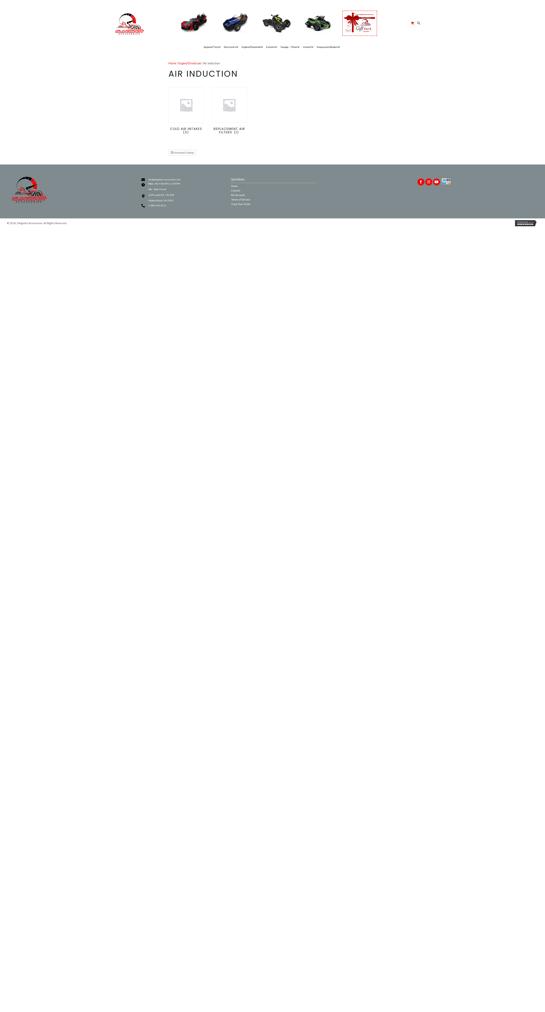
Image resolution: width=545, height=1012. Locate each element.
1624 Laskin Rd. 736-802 (161, 195)
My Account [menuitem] (238, 195)
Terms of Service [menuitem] (240, 199)
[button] (219, 46)
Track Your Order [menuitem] (241, 204)
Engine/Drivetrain (189, 63)
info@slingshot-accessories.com (164, 179)
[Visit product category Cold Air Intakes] (186, 111)
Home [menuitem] (234, 186)
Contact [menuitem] (235, 190)
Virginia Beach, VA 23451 (161, 200)
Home (172, 63)
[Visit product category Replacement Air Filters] (229, 111)
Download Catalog (182, 152)
